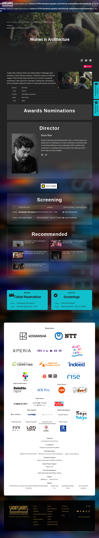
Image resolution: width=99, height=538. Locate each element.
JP (84, 4)
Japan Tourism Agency (72, 456)
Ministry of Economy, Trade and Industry (51, 456)
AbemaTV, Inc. (54, 481)
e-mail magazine (85, 519)
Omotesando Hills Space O (27, 212)
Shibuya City (49, 469)
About (49, 508)
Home (35, 508)
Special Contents (38, 521)
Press (63, 517)
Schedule (35, 513)
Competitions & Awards (40, 516)
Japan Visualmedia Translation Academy (49, 462)
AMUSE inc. (44, 481)
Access (35, 524)
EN (88, 4)
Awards (49, 516)
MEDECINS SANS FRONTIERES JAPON (49, 475)
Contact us (65, 508)
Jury (34, 518)
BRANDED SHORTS (52, 526)
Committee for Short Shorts (49, 443)
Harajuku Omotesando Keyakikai (49, 449)
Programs (50, 513)
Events (35, 511)
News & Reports (52, 511)
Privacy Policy (65, 511)
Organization (65, 513)
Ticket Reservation (70, 212)
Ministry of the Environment (28, 456)
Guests (49, 518)
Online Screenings (70, 218)
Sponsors (36, 526)
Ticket (49, 521)
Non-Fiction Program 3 (19, 28)
